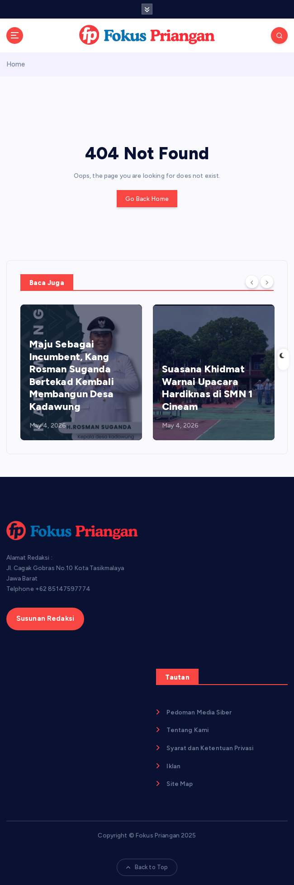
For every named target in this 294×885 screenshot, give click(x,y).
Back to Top (147, 867)
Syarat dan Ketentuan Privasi (209, 748)
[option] (81, 372)
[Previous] (252, 282)
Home (15, 64)
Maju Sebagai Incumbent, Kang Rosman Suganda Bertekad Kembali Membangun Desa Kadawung (71, 375)
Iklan (173, 766)
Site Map (179, 783)
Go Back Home (147, 198)
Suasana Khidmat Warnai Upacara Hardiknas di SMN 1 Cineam (207, 388)
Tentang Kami (187, 729)
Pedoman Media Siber (199, 712)
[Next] (267, 282)
